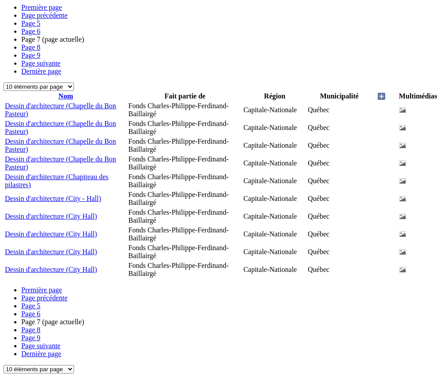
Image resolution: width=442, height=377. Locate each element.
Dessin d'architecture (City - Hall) (53, 198)
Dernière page (41, 71)
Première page (41, 7)
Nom (66, 96)
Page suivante (40, 63)
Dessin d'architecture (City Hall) (51, 216)
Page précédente (44, 15)
